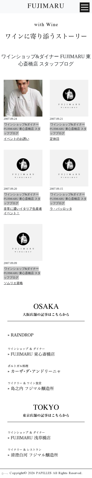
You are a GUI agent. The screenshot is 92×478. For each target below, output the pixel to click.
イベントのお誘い (16, 139)
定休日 (54, 139)
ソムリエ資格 (13, 283)
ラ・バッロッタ (61, 209)
